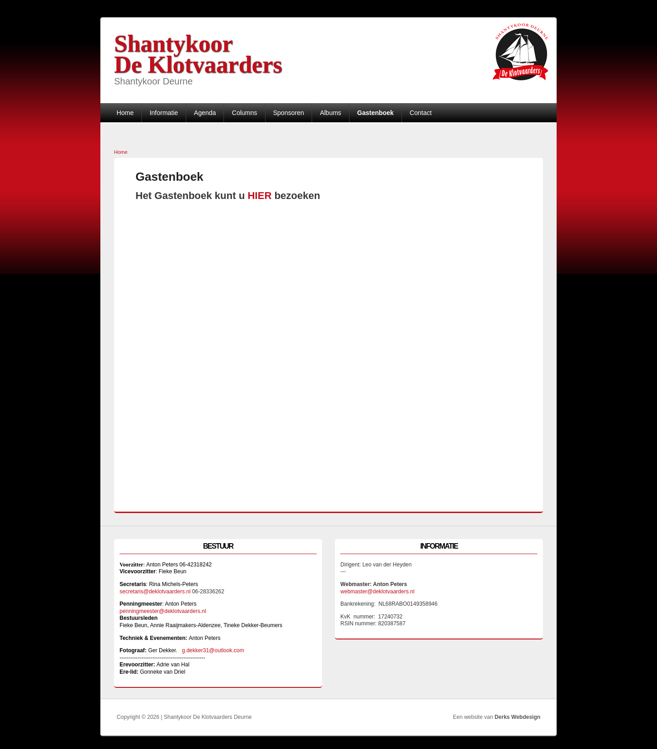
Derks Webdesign (517, 717)
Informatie (164, 112)
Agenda (205, 112)
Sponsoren (288, 112)
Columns (244, 112)
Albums (330, 112)
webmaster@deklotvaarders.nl (377, 591)
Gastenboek (375, 112)
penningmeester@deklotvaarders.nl (163, 611)
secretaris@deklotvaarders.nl (155, 591)
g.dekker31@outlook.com (213, 650)
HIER (261, 195)
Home (125, 112)
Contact (421, 112)
